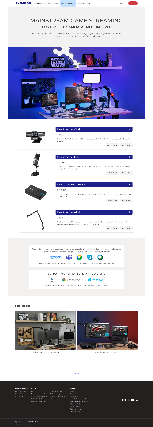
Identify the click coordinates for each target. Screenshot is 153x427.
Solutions (47, 3)
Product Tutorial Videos (39, 401)
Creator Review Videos (39, 396)
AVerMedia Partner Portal (79, 401)
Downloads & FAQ (56, 391)
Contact (133, 3)
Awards (33, 404)
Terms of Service (76, 409)
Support (56, 3)
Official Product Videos (39, 399)
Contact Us (19, 394)
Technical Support (56, 394)
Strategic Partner (76, 404)
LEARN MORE (112, 145)
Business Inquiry (75, 396)
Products (38, 3)
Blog (72, 391)
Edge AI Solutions (68, 3)
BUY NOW (126, 145)
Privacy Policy (75, 406)
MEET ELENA (75, 411)
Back (76, 374)
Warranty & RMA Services (58, 396)
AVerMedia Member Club (78, 399)
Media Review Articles (38, 394)
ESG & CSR (19, 396)
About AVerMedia (83, 3)
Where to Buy (55, 399)
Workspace (74, 394)
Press (33, 391)
